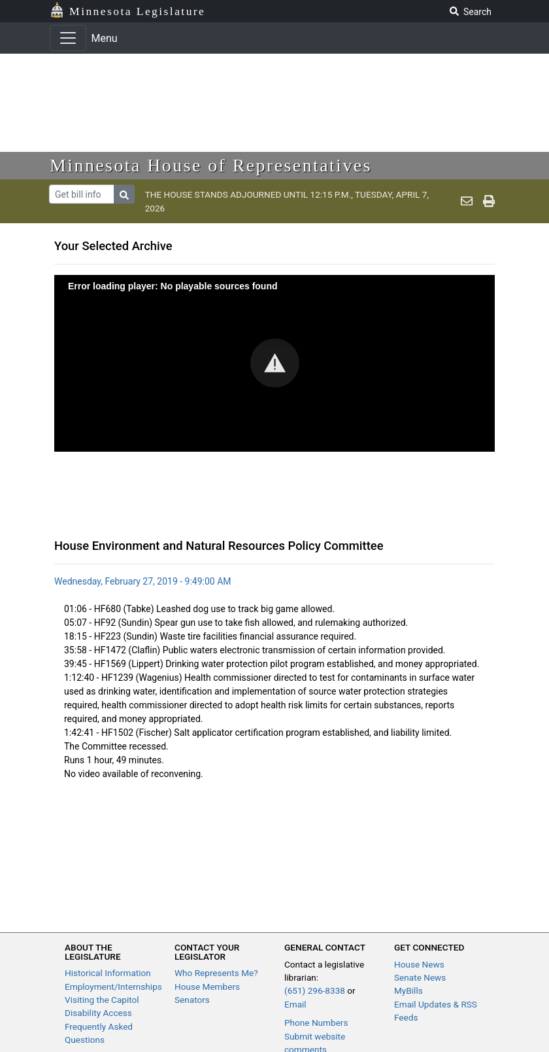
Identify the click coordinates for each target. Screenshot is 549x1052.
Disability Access (98, 1012)
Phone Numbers (316, 1022)
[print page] (489, 201)
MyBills (408, 990)
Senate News (420, 977)
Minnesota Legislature (137, 11)
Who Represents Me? (216, 973)
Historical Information (108, 973)
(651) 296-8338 (314, 990)
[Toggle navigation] (68, 38)
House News (419, 964)
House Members (207, 986)
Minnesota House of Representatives (211, 165)
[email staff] (467, 201)
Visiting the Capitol (102, 999)
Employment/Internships (113, 986)
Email (295, 1004)
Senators (192, 999)
